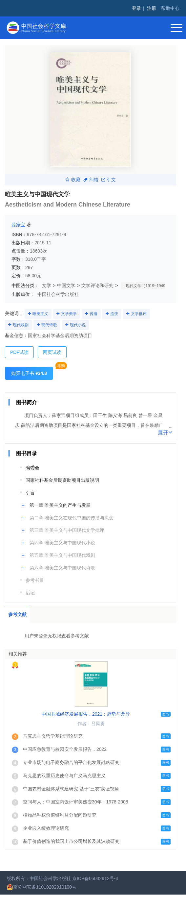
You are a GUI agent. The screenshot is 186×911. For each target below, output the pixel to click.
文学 (46, 285)
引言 (30, 492)
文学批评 (139, 313)
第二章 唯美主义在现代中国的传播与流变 (72, 517)
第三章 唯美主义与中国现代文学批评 (67, 530)
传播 (93, 313)
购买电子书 (29, 373)
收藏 (72, 179)
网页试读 (52, 352)
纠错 (90, 179)
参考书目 (35, 580)
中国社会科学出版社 (58, 294)
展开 (165, 432)
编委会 (32, 467)
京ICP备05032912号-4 (95, 878)
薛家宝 (18, 224)
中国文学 (66, 285)
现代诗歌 (49, 325)
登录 (136, 8)
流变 (114, 313)
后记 (30, 592)
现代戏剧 (21, 325)
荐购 (61, 365)
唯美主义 (40, 313)
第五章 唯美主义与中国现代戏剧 (62, 555)
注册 (151, 8)
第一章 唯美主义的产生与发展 (60, 505)
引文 (108, 179)
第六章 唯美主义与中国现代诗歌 (62, 567)
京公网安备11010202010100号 (41, 887)
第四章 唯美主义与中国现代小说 (62, 542)
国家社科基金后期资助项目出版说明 (62, 480)
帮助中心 (170, 8)
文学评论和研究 (97, 285)
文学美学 (69, 313)
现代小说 (78, 325)
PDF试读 (19, 352)
